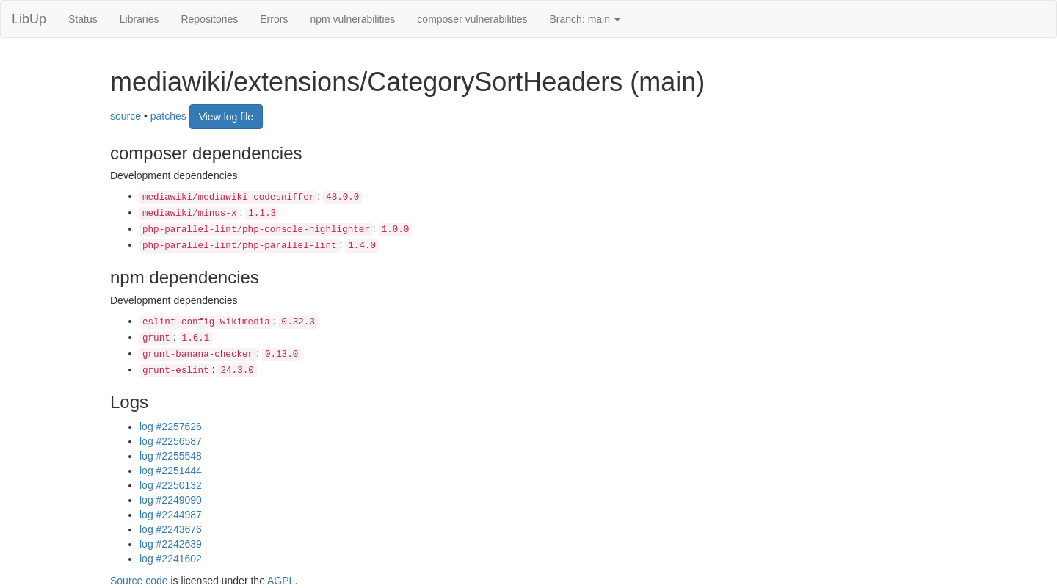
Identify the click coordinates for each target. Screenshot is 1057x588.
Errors (274, 19)
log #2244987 (170, 514)
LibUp (29, 19)
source (125, 115)
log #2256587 (170, 441)
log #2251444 (170, 470)
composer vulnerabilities (472, 19)
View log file (226, 117)
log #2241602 (170, 559)
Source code (139, 581)
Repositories (209, 19)
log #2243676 (170, 529)
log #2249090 (170, 500)
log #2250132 (170, 485)
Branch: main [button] (585, 19)
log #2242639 (170, 544)
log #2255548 (170, 456)
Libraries (139, 19)
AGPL (280, 581)
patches (168, 115)
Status (83, 19)
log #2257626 (170, 426)
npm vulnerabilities (352, 19)
